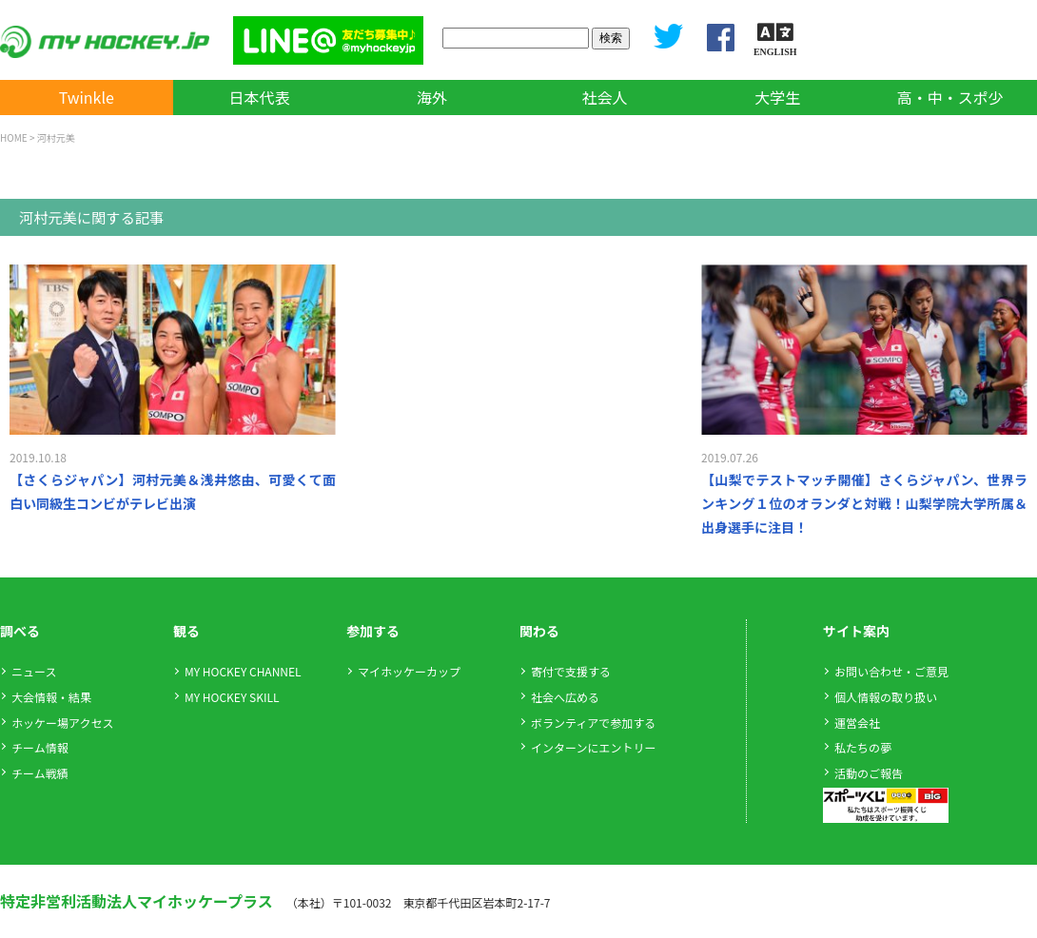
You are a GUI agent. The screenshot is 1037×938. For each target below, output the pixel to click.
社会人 (605, 97)
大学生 (777, 97)
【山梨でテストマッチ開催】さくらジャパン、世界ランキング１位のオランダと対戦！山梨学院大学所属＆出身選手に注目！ (864, 503)
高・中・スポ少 (950, 97)
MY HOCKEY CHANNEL (243, 671)
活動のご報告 (868, 773)
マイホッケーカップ (409, 671)
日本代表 (258, 97)
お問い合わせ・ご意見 (891, 671)
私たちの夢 (862, 747)
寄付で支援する (571, 671)
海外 (432, 97)
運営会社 (857, 722)
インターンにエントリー (593, 747)
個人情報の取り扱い (885, 697)
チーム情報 (39, 747)
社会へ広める (565, 697)
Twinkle (86, 97)
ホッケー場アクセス (62, 722)
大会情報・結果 (51, 697)
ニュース (33, 671)
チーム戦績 (39, 773)
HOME (14, 137)
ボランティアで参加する (593, 722)
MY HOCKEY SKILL (232, 697)
